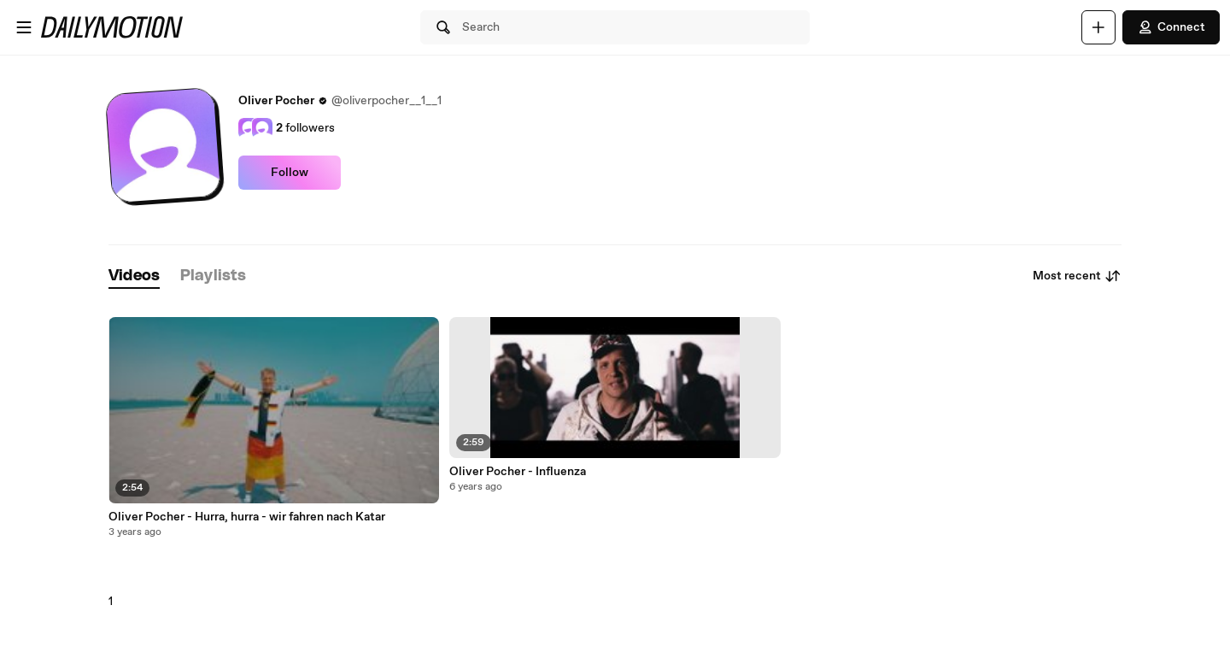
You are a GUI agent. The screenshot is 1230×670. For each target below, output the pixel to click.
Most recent (1077, 276)
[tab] (134, 276)
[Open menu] (24, 27)
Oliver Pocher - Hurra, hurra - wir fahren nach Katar (246, 517)
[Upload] (1098, 27)
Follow (289, 172)
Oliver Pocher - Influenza (517, 472)
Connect (1171, 27)
